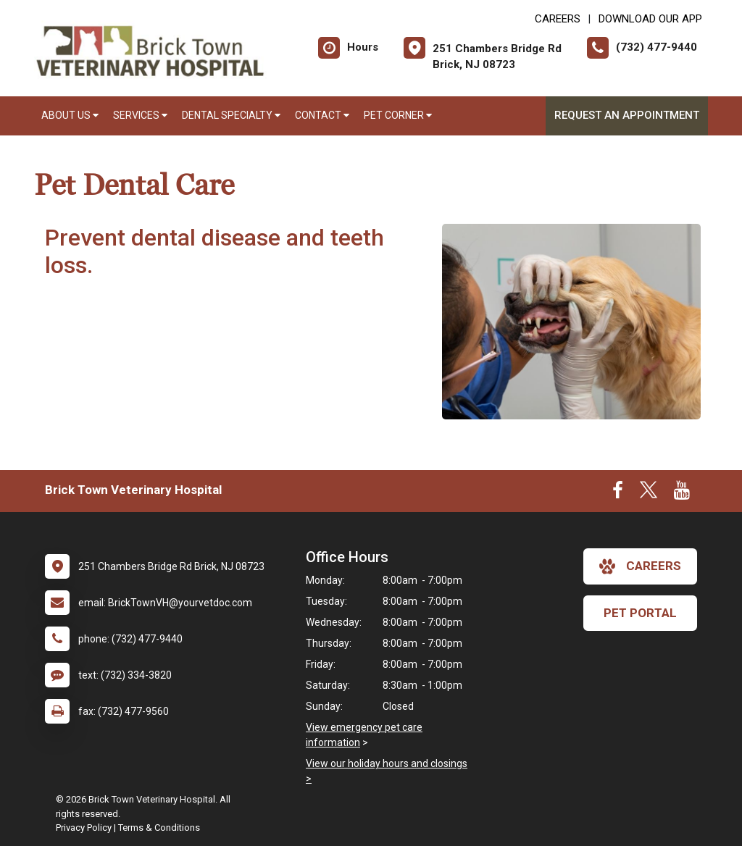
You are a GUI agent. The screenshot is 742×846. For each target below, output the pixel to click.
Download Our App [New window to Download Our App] (650, 18)
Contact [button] (322, 115)
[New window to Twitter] (648, 493)
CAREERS (557, 18)
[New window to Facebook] (617, 493)
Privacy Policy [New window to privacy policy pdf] (84, 827)
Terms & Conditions (159, 827)
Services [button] (140, 115)
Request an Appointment (626, 115)
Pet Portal (640, 613)
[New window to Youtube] (682, 493)
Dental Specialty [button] (231, 115)
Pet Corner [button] (398, 115)
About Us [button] (70, 115)
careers (640, 566)
